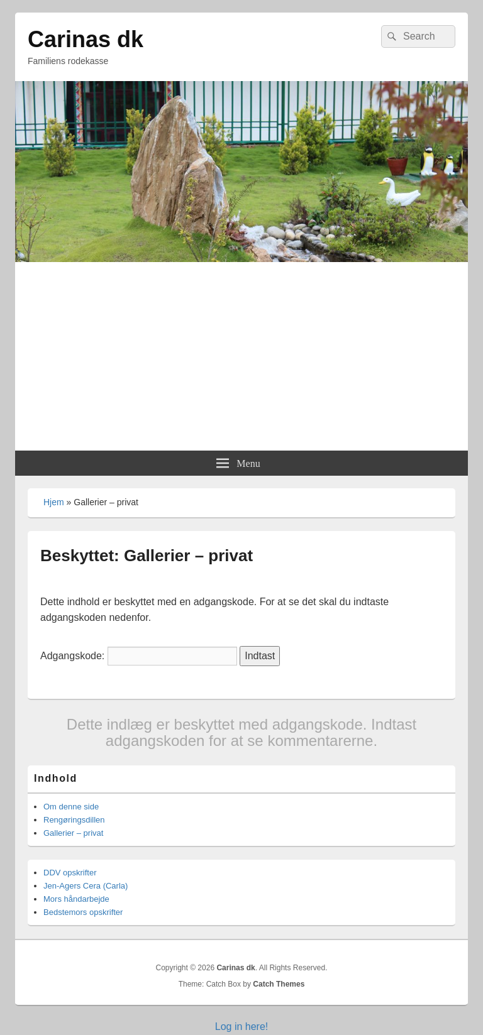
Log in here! (242, 1026)
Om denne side (71, 806)
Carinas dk (85, 39)
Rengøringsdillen (74, 819)
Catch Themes (278, 984)
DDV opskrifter (70, 872)
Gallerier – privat (73, 833)
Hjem (53, 502)
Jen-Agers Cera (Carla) (85, 885)
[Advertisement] (241, 356)
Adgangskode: (138, 655)
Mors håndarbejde (76, 899)
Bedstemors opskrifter (83, 912)
